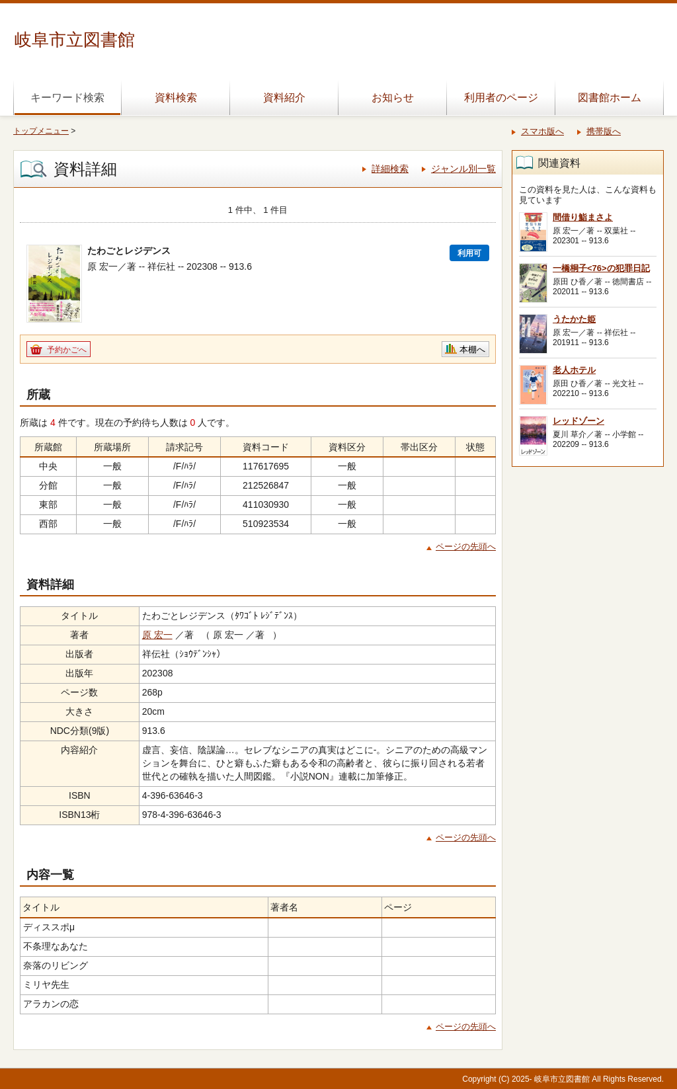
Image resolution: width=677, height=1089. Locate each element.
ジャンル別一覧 (463, 168)
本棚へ (472, 349)
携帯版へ (603, 131)
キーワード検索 (67, 97)
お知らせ (393, 97)
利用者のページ (501, 97)
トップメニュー (41, 131)
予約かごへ (67, 349)
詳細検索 (390, 168)
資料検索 (176, 97)
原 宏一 (157, 634)
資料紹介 (284, 97)
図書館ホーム (609, 97)
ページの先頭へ (466, 546)
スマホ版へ (542, 131)
